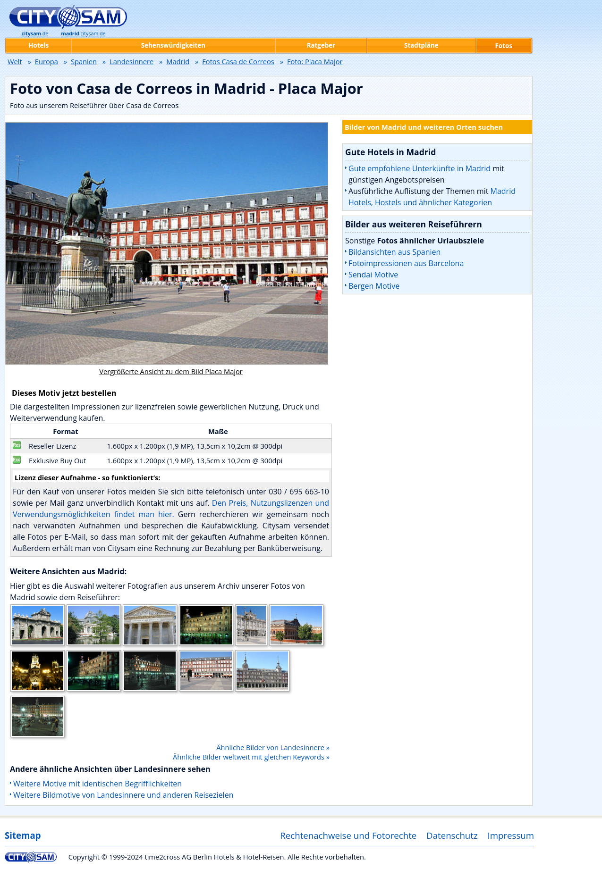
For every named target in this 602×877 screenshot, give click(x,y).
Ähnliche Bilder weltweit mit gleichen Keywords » (251, 756)
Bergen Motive (373, 286)
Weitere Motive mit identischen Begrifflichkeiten (97, 783)
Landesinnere (131, 61)
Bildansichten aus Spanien (394, 252)
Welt (15, 61)
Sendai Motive (373, 274)
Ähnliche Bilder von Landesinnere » (273, 747)
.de (34, 33)
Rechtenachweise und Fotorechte (348, 835)
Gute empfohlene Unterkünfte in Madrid (419, 168)
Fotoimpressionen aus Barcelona (406, 263)
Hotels (38, 45)
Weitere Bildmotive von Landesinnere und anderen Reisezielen (123, 795)
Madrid (177, 61)
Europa (46, 61)
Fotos (503, 46)
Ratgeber (321, 45)
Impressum (511, 835)
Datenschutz (452, 835)
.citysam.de (83, 33)
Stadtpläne (421, 45)
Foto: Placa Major (315, 61)
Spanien (84, 61)
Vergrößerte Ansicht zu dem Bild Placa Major (171, 371)
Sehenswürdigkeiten (173, 45)
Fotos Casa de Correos (238, 61)
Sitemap (23, 835)
